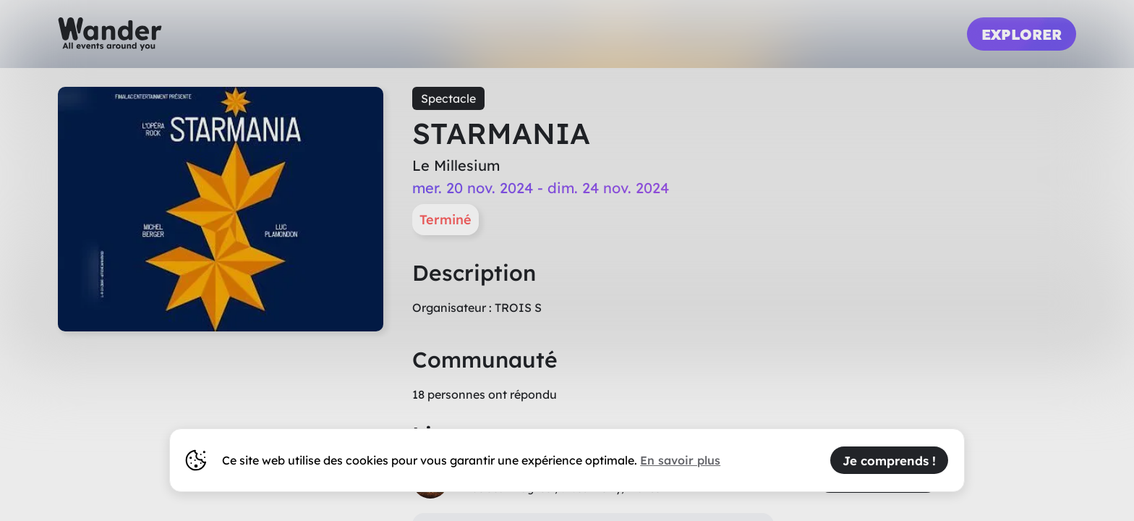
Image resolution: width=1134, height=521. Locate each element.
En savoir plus (680, 460)
